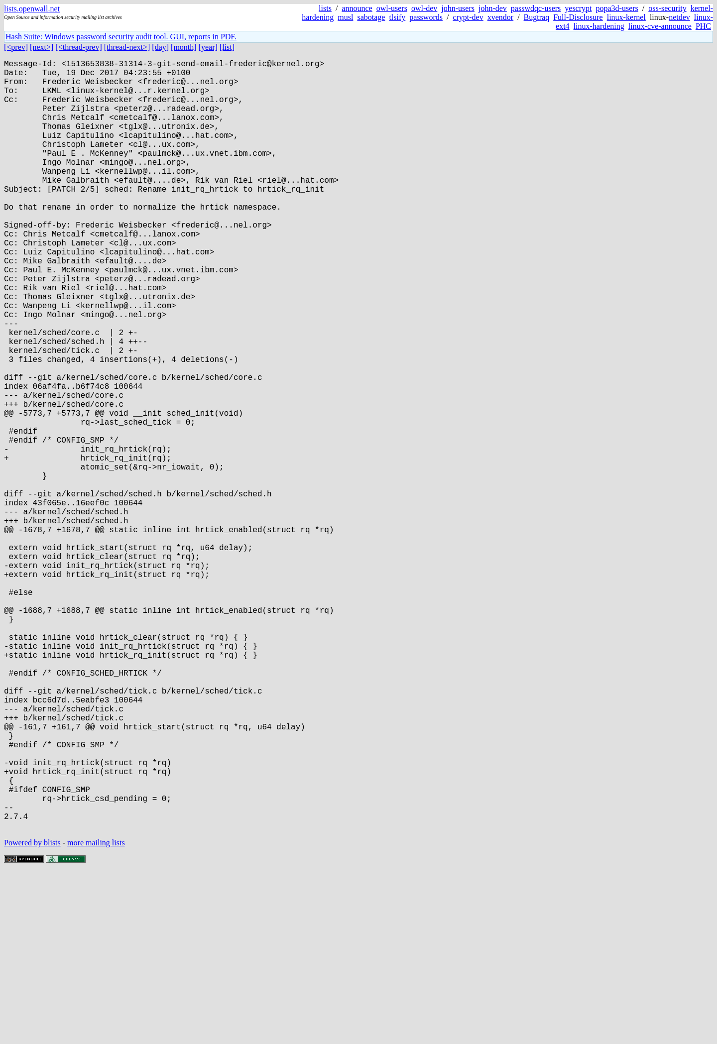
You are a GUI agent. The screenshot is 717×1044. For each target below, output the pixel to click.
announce (357, 8)
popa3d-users (617, 8)
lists (325, 8)
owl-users (391, 8)
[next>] (41, 47)
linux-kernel (626, 17)
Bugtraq (537, 17)
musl (345, 17)
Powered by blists (32, 1014)
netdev (679, 17)
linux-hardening (599, 26)
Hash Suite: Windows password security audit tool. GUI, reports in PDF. (121, 36)
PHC (703, 26)
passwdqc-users (536, 8)
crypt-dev (468, 17)
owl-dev (424, 8)
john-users (458, 8)
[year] (208, 47)
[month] (184, 47)
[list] (227, 47)
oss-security (667, 8)
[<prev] (16, 47)
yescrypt (578, 8)
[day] (160, 47)
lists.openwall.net (32, 8)
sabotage (371, 17)
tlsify (397, 17)
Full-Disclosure (578, 17)
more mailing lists (96, 1014)
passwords (426, 17)
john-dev (492, 8)
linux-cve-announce (660, 26)
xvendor (500, 17)
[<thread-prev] (78, 47)
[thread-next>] (127, 47)
